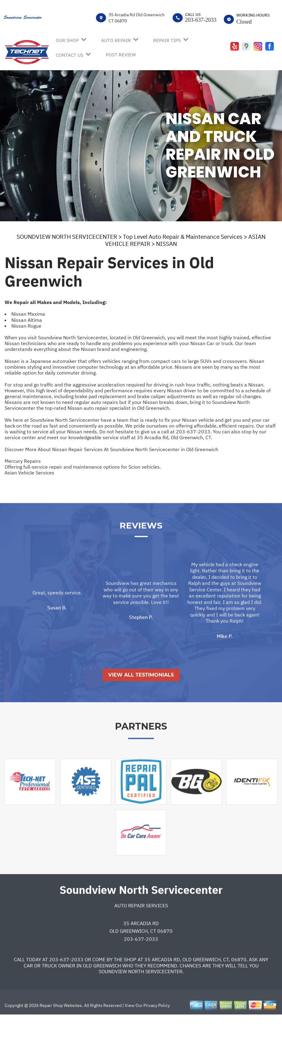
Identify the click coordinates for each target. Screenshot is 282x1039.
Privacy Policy (156, 1026)
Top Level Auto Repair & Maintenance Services (182, 236)
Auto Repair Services (141, 926)
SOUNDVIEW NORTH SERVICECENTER (67, 236)
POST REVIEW (121, 55)
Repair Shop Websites (60, 1026)
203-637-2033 (200, 20)
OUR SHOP (67, 40)
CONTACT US (69, 55)
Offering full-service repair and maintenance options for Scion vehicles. (83, 467)
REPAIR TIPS (167, 40)
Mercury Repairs (23, 461)
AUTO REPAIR (116, 40)
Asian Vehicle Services (29, 473)
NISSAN (166, 243)
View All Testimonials (141, 695)
